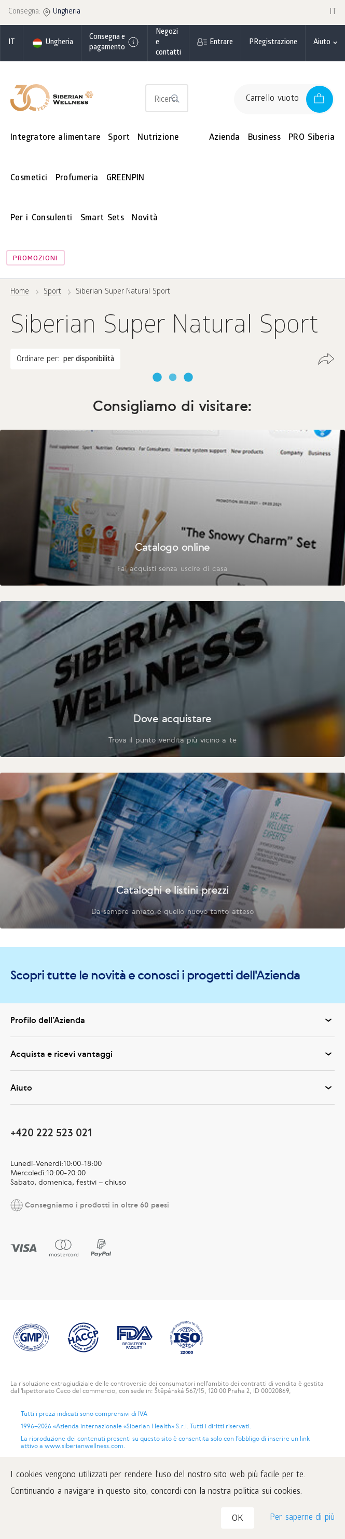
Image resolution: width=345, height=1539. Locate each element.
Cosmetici (29, 178)
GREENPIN (125, 178)
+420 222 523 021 (51, 1132)
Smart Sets (102, 218)
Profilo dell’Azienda (172, 1020)
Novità (145, 218)
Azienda (224, 138)
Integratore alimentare (55, 138)
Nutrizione (157, 138)
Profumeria (77, 178)
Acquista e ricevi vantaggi (172, 1053)
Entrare (221, 42)
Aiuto (172, 1087)
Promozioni (35, 259)
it (11, 42)
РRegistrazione (273, 42)
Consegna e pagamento (114, 42)
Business (264, 138)
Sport (119, 138)
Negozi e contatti (168, 43)
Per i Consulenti (41, 218)
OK (237, 1519)
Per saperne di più (302, 1518)
